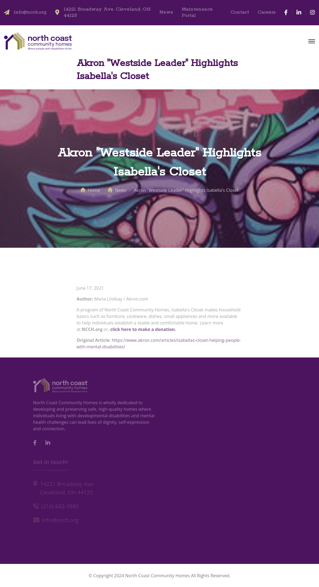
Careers (266, 12)
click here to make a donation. (142, 332)
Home (94, 190)
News (166, 12)
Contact (240, 12)
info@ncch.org (30, 12)
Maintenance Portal (197, 12)
